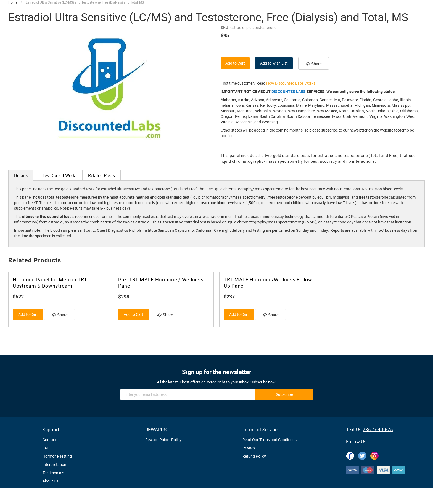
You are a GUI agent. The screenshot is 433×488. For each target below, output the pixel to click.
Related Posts (101, 175)
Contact (49, 439)
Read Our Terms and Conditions (269, 439)
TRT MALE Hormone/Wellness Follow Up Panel (268, 282)
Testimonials (53, 472)
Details (21, 175)
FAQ (46, 447)
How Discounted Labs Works (290, 83)
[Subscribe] (284, 394)
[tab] (20, 175)
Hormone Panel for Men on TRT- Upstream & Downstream (50, 282)
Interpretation (54, 464)
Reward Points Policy (163, 439)
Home (12, 2)
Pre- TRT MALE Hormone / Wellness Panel (160, 282)
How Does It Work (58, 175)
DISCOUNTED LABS (288, 91)
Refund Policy (254, 456)
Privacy (248, 447)
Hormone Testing (57, 456)
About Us (50, 481)
